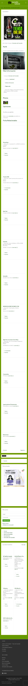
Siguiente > (23, 450)
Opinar (5, 153)
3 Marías (5, 588)
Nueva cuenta (5, 523)
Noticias (4, 657)
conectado (11, 116)
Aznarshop (5, 142)
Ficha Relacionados (10, 120)
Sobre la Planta (5, 645)
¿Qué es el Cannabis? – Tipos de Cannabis (11, 643)
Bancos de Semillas (8, 534)
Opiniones (7, 106)
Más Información (9, 71)
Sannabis (5, 276)
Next (23, 27)
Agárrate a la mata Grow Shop (10, 339)
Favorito (5, 155)
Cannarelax (6, 374)
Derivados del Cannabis (15, 7)
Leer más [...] (15, 148)
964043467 (12, 79)
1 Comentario (6, 187)
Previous (5, 27)
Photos (5, 98)
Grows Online (5, 664)
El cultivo (4, 649)
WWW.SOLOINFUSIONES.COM (11, 306)
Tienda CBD (6, 176)
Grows (5, 531)
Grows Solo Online (8, 532)
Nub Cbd (5, 211)
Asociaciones (7, 535)
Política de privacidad (6, 681)
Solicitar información (9, 82)
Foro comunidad (5, 661)
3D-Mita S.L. (18, 588)
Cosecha (4, 651)
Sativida (5, 241)
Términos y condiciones (7, 683)
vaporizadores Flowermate (10, 404)
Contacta (14, 681)
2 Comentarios (18, 604)
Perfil (5, 47)
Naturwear (6, 434)
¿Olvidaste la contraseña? (8, 525)
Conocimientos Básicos (7, 647)
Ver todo (23, 544)
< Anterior (4, 450)
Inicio (2, 7)
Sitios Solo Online (7, 7)
